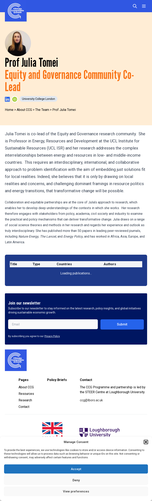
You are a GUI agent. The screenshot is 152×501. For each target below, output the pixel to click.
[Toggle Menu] (144, 6)
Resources (26, 394)
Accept (76, 469)
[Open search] (134, 6)
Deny (76, 480)
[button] (146, 442)
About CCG (26, 387)
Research (25, 400)
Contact (24, 407)
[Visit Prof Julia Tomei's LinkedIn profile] (7, 99)
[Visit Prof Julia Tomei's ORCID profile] (14, 99)
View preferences (76, 491)
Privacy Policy (52, 336)
